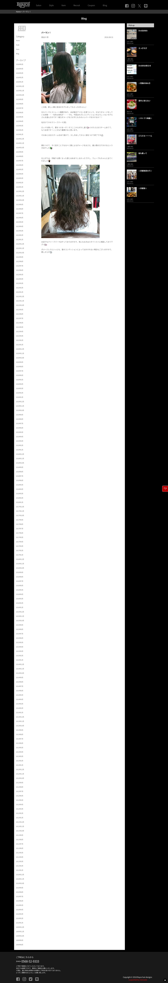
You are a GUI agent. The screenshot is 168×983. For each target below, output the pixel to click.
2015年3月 (19, 651)
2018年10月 (20, 463)
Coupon (91, 5)
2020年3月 (19, 388)
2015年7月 (19, 633)
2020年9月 (19, 362)
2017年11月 (20, 511)
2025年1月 (19, 134)
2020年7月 (19, 371)
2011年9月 (19, 835)
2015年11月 (20, 616)
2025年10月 (20, 95)
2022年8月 (19, 261)
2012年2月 (19, 813)
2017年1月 (19, 555)
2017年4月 (19, 541)
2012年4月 (19, 804)
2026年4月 (19, 68)
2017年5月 (19, 537)
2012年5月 (19, 800)
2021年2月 (19, 340)
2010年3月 (19, 914)
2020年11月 (20, 353)
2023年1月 (19, 239)
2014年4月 (19, 699)
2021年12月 (20, 296)
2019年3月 (19, 441)
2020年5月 (19, 379)
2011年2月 (19, 866)
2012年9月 (19, 782)
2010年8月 (19, 892)
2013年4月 (19, 752)
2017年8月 (19, 524)
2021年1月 (19, 344)
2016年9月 (19, 572)
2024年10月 (20, 147)
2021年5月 (19, 327)
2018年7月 (19, 476)
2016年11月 (20, 563)
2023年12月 (20, 191)
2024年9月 (19, 152)
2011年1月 (19, 870)
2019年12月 (20, 401)
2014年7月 (19, 686)
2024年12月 (20, 139)
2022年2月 (19, 287)
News (18, 40)
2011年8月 (19, 839)
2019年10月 (20, 410)
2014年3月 (19, 704)
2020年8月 (19, 366)
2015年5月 (19, 642)
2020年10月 (20, 358)
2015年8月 (19, 629)
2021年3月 (19, 336)
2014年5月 (19, 695)
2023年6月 (19, 217)
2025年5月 (19, 117)
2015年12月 (20, 612)
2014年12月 (20, 664)
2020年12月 (20, 349)
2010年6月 (19, 901)
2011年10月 (20, 831)
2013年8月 (19, 734)
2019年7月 (19, 423)
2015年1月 (19, 660)
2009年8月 (19, 944)
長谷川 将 (44, 37)
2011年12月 (20, 822)
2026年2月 (19, 77)
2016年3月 (19, 598)
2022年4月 (19, 279)
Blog (105, 5)
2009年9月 (19, 940)
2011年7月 (19, 844)
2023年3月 (19, 231)
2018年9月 (19, 467)
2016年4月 (19, 594)
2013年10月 (20, 725)
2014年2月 (19, 708)
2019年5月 (19, 432)
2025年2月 (19, 130)
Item (63, 5)
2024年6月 (19, 165)
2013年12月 (20, 717)
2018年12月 (20, 454)
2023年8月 (19, 209)
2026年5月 (19, 64)
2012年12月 (20, 769)
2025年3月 (19, 125)
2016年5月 (19, 590)
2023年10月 (20, 200)
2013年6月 (19, 743)
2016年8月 (19, 577)
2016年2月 (19, 603)
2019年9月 (19, 414)
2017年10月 (20, 515)
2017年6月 (19, 533)
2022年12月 (20, 244)
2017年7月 (19, 528)
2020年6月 (19, 375)
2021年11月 (20, 301)
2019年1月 (19, 450)
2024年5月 (19, 169)
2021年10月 (20, 305)
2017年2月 (19, 550)
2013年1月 (19, 765)
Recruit (76, 5)
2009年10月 (20, 936)
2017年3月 (19, 546)
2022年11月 (20, 248)
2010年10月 (20, 883)
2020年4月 (19, 384)
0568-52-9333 (30, 961)
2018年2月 (19, 498)
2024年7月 (19, 160)
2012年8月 (19, 787)
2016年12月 (20, 559)
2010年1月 (19, 923)
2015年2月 (19, 655)
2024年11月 (20, 143)
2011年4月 (19, 857)
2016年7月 (19, 581)
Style (51, 5)
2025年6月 (19, 112)
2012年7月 (19, 791)
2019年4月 (19, 436)
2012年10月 (20, 778)
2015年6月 (19, 638)
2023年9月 (19, 204)
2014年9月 (19, 677)
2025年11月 (20, 90)
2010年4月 (19, 909)
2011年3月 (19, 861)
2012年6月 (19, 795)
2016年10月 (20, 568)
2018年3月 (19, 493)
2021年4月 (19, 331)
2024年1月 (19, 187)
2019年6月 (19, 428)
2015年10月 (20, 620)
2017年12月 (20, 506)
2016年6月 (19, 585)
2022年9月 (19, 257)
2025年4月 (19, 121)
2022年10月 (20, 252)
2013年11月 (20, 721)
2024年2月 (19, 182)
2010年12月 (20, 874)
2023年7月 (19, 213)
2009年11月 (20, 931)
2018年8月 (19, 471)
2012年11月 (20, 774)
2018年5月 (19, 485)
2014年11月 (20, 668)
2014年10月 (20, 673)
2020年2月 (19, 393)
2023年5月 (19, 222)
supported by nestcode (138, 980)
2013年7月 (19, 739)
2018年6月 (19, 480)
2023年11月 (20, 195)
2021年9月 (19, 309)
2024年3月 (19, 178)
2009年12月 (20, 927)
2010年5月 (19, 905)
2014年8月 (19, 682)
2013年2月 (19, 760)
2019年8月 (19, 419)
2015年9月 (19, 625)
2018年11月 (20, 458)
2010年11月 (20, 879)
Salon (38, 5)
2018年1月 (19, 502)
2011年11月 (20, 826)
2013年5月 (19, 747)
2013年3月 (19, 756)
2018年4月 (19, 489)
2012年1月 (19, 817)
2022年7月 (19, 266)
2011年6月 (19, 848)
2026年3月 (19, 73)
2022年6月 (19, 270)
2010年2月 (19, 918)
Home (18, 12)
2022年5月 (19, 274)
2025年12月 (20, 86)
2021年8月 (19, 314)
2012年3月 (19, 809)
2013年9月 (19, 730)
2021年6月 (19, 322)
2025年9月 (19, 99)
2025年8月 (19, 104)
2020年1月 (19, 397)
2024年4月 (19, 174)
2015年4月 (19, 647)
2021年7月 (19, 318)
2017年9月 (19, 520)
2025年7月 (19, 108)
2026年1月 (19, 82)
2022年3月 (19, 283)
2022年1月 (19, 292)
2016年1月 (19, 607)
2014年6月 (19, 690)
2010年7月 (19, 896)
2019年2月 (19, 445)
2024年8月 (19, 156)
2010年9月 (19, 887)
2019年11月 (20, 406)
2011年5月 (19, 852)
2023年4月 (19, 226)
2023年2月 (19, 235)
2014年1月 (19, 712)
